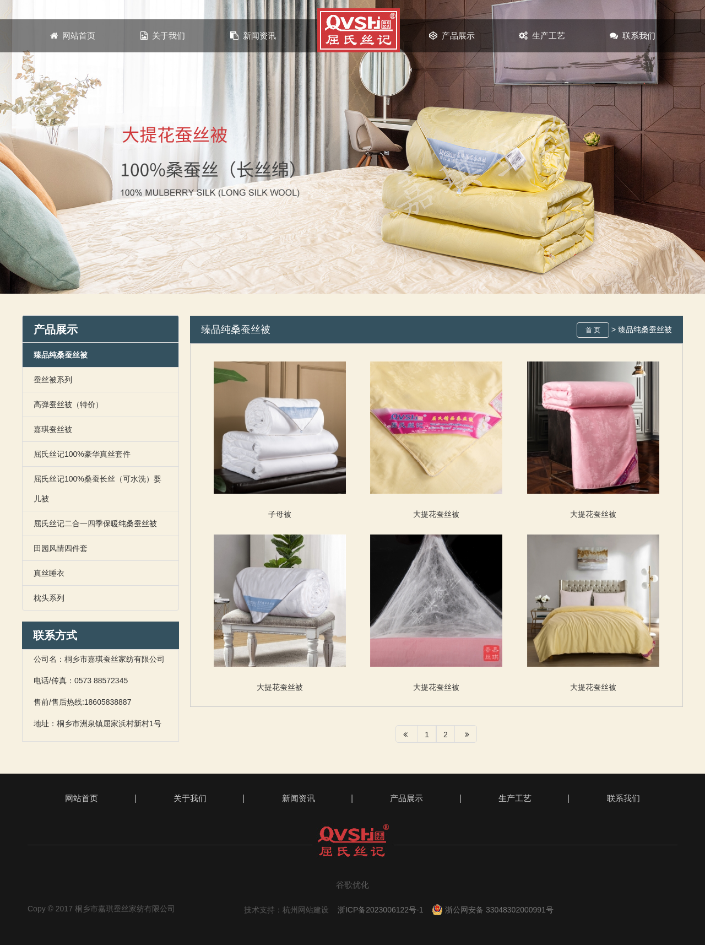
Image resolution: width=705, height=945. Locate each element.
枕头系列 (49, 597)
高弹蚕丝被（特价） (68, 404)
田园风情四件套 (61, 548)
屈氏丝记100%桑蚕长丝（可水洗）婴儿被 (97, 488)
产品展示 (452, 35)
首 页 (592, 330)
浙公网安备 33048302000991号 (493, 909)
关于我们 (162, 35)
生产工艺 (542, 35)
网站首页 (72, 35)
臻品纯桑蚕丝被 (61, 354)
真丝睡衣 (49, 573)
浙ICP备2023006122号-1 (381, 909)
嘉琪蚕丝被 (53, 429)
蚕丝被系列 (53, 379)
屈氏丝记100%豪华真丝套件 (82, 454)
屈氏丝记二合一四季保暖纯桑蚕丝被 (95, 523)
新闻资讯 (253, 35)
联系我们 (632, 35)
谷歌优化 (352, 884)
